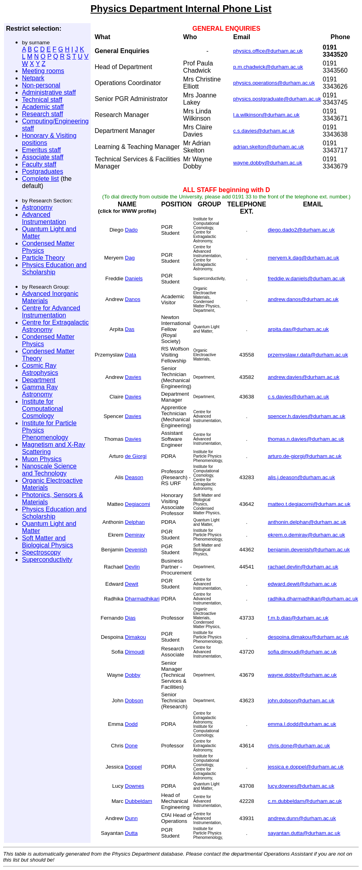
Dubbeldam (138, 801)
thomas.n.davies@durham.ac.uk (306, 439)
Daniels (133, 278)
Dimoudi (134, 652)
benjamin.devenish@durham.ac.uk (309, 550)
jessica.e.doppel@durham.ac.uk (306, 767)
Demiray (135, 535)
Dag (130, 258)
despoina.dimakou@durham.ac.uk (308, 637)
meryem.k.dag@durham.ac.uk (303, 258)
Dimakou (135, 637)
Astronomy (37, 207)
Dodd (131, 724)
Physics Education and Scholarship (54, 268)
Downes (134, 786)
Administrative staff (49, 92)
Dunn (131, 818)
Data (130, 355)
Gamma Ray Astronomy (40, 391)
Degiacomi (137, 504)
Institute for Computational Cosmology (42, 408)
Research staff (42, 114)
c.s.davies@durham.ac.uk (298, 397)
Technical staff (42, 99)
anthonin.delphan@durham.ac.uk (307, 522)
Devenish (136, 550)
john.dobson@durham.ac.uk (301, 701)
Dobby (132, 675)
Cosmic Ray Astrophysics (40, 369)
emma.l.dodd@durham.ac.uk (302, 724)
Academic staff (43, 106)
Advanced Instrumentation (44, 218)
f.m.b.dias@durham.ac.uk (298, 618)
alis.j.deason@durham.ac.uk (301, 477)
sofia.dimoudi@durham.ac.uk (302, 652)
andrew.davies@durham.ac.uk (304, 377)
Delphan (135, 522)
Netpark (33, 78)
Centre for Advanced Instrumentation (51, 312)
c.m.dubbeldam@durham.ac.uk (305, 801)
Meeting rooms (43, 70)
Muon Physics (42, 459)
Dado (131, 230)
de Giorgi (135, 456)
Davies (133, 377)
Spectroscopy (41, 552)
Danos (132, 299)
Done (131, 746)
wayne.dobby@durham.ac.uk (302, 675)
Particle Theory (43, 257)
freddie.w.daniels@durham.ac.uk (306, 278)
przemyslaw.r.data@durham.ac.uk (308, 355)
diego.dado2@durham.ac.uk (301, 230)
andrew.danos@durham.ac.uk (303, 299)
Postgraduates (42, 171)
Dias (130, 618)
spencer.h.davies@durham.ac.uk (306, 416)
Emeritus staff (41, 150)
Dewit (131, 584)
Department (38, 380)
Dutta (131, 833)
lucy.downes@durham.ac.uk (301, 786)
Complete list (40, 178)
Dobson (134, 701)
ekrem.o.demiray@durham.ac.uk (306, 535)
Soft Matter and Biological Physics (47, 542)
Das (130, 329)
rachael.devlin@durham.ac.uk (303, 567)
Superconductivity (47, 559)
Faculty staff (39, 164)
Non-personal (41, 85)
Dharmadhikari (142, 599)
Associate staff (42, 157)
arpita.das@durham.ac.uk (298, 329)
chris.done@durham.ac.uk (299, 746)
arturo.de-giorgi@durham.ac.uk (305, 456)
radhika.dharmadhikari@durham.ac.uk (313, 599)
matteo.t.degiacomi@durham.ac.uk (309, 504)
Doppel (133, 767)
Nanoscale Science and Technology (49, 470)
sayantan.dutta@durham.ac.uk (304, 833)
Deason (134, 477)
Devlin (132, 567)
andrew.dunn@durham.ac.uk (302, 818)
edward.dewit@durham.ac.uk (302, 584)
